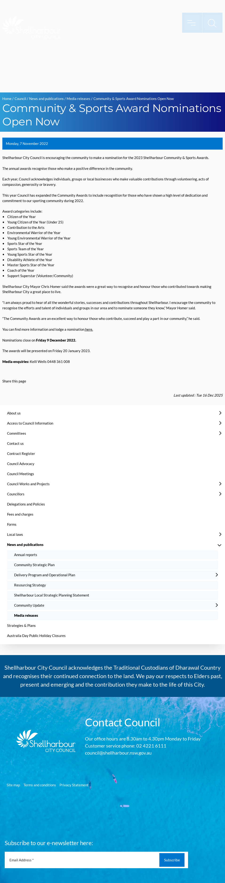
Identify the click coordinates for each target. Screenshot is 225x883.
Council (20, 98)
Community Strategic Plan (34, 565)
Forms (11, 524)
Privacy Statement (74, 785)
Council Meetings (20, 474)
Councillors (15, 494)
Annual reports (25, 555)
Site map (13, 785)
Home (7, 98)
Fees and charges (20, 514)
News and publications (46, 98)
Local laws (15, 534)
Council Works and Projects (28, 484)
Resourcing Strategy (30, 585)
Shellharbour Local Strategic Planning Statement (51, 595)
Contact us (15, 443)
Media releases (78, 98)
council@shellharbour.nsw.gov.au (118, 753)
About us (14, 413)
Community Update (29, 605)
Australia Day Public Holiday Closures (36, 635)
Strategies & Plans (21, 625)
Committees (16, 433)
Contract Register (21, 453)
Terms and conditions (40, 785)
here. (88, 329)
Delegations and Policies (26, 504)
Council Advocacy (20, 463)
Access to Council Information (30, 423)
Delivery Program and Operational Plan (44, 575)
